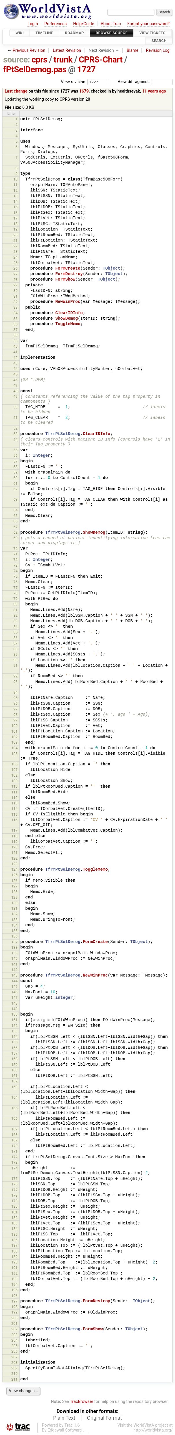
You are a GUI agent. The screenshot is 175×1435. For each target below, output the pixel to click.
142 (14, 970)
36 (15, 324)
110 (14, 786)
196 (14, 1296)
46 (15, 380)
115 (14, 814)
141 (14, 964)
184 (14, 1228)
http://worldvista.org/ (153, 1430)
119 (14, 841)
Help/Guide (83, 23)
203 (14, 1335)
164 (14, 1097)
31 (15, 296)
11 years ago (154, 91)
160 (14, 1070)
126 (14, 880)
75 (15, 576)
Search (159, 41)
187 (14, 1245)
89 (15, 654)
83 (15, 621)
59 (15, 472)
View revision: (73, 81)
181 (14, 1212)
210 (14, 1373)
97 (15, 709)
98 (15, 714)
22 (15, 246)
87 (15, 643)
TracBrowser (81, 1401)
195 (14, 1290)
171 (14, 1151)
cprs (39, 60)
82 (15, 615)
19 (15, 229)
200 (14, 1318)
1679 (84, 91)
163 (14, 1087)
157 (14, 1053)
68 (15, 532)
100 (14, 725)
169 (14, 1140)
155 (14, 1042)
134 (14, 925)
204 (14, 1340)
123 (14, 864)
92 (15, 676)
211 (14, 1379)
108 (14, 775)
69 (15, 538)
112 (14, 797)
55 (15, 450)
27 (15, 274)
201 (14, 1323)
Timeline (44, 33)
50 (15, 407)
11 (15, 185)
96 (15, 703)
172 (14, 1157)
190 (14, 1262)
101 (14, 731)
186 (14, 1240)
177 (14, 1190)
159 (14, 1064)
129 (14, 897)
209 (14, 1368)
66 (15, 521)
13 (15, 196)
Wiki (19, 33)
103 (14, 742)
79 (15, 598)
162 (14, 1081)
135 (14, 931)
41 (15, 352)
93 (15, 681)
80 (15, 604)
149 (14, 1009)
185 (14, 1234)
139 (14, 953)
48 (15, 391)
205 (14, 1346)
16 (15, 213)
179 (14, 1201)
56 (15, 455)
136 (14, 936)
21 (15, 240)
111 (14, 792)
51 (15, 417)
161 (14, 1075)
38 (15, 335)
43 (15, 363)
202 (14, 1329)
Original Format (104, 1418)
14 (15, 201)
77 (15, 587)
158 (14, 1059)
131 (14, 908)
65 (15, 515)
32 (15, 302)
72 (15, 559)
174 (14, 1168)
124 (14, 869)
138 (14, 947)
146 (14, 992)
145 (14, 986)
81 (15, 610)
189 (14, 1257)
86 (15, 637)
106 (14, 764)
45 (15, 374)
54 (15, 439)
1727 (86, 69)
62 (15, 489)
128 (14, 891)
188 (14, 1251)
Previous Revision (29, 50)
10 (15, 179)
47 (15, 385)
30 (15, 290)
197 (14, 1301)
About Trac (111, 23)
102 (14, 737)
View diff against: (145, 81)
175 (14, 1178)
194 (14, 1284)
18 (15, 224)
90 (15, 660)
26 (15, 268)
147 (14, 997)
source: (16, 60)
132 (14, 914)
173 (14, 1162)
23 (15, 251)
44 (15, 368)
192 (14, 1273)
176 (14, 1184)
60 (15, 478)
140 (14, 958)
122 (14, 858)
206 (14, 1351)
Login (32, 23)
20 (15, 235)
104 (14, 748)
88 (15, 649)
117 (14, 830)
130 (14, 903)
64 (15, 510)
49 (15, 396)
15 (15, 207)
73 (15, 565)
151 (14, 1020)
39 (15, 341)
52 (15, 428)
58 (15, 467)
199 (14, 1312)
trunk (63, 60)
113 (14, 803)
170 (14, 1146)
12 (15, 190)
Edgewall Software (64, 1430)
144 (14, 981)
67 (15, 527)
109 (14, 781)
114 (14, 808)
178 (14, 1195)
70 (15, 548)
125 (14, 875)
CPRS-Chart (100, 60)
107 (14, 769)
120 (14, 847)
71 (15, 554)
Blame (133, 50)
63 (15, 499)
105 (14, 753)
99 (15, 720)
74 (15, 571)
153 (14, 1031)
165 (14, 1108)
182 (14, 1217)
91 (15, 665)
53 (15, 434)
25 (15, 263)
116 (14, 820)
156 (14, 1048)
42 (15, 357)
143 (14, 975)
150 (14, 1014)
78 (15, 593)
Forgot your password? (148, 23)
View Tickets (152, 33)
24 (15, 257)
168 (14, 1134)
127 (14, 886)
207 (14, 1357)
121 (14, 852)
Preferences (55, 23)
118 (14, 836)
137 (14, 942)
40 (15, 346)
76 (15, 582)
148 (14, 1003)
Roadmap (74, 33)
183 (14, 1223)
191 (14, 1267)
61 (15, 483)
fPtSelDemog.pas (35, 69)
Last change (16, 91)
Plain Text (64, 1418)
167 (14, 1129)
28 (15, 279)
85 (15, 632)
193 (14, 1279)
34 (15, 313)
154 (14, 1036)
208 (14, 1362)
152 (14, 1025)
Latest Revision (67, 50)
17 (15, 218)
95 (15, 698)
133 (14, 920)
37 (15, 329)
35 (15, 318)
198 (14, 1307)
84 (15, 627)
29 (15, 285)
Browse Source (112, 33)
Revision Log (158, 50)
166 (14, 1118)
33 (15, 307)
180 (14, 1206)
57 (15, 461)
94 (15, 692)
